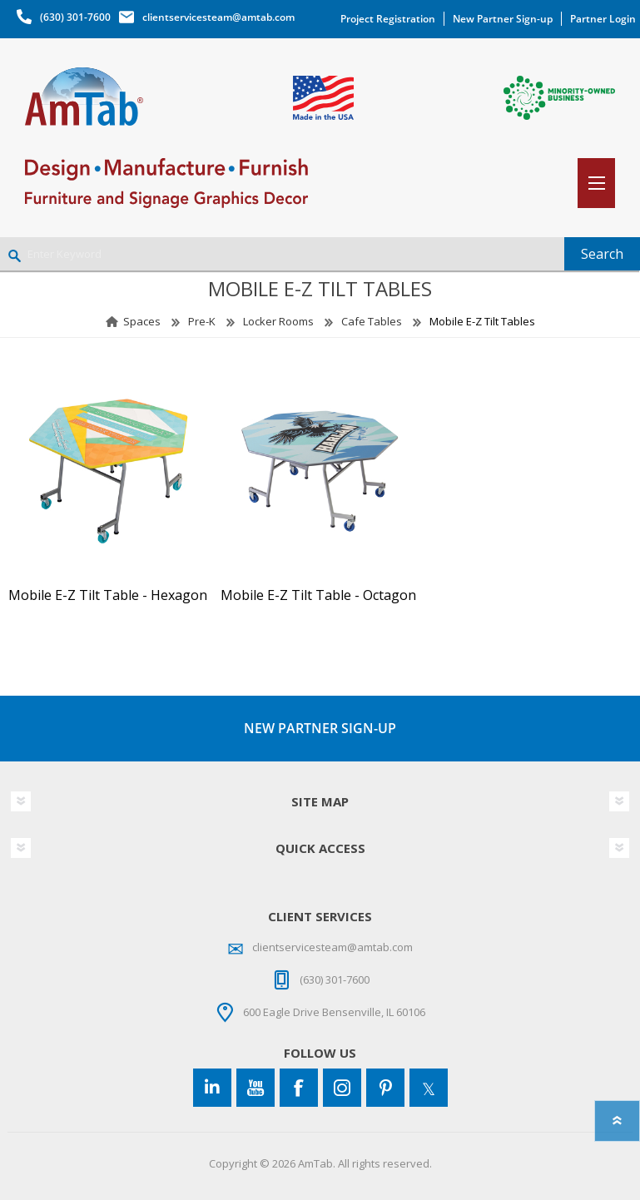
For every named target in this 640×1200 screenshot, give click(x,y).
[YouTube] (255, 1088)
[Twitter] (428, 1088)
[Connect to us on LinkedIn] (212, 1088)
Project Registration (387, 19)
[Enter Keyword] (282, 253)
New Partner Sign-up (503, 19)
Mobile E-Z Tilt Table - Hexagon (107, 595)
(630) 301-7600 (75, 17)
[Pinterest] (385, 1088)
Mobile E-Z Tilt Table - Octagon (318, 595)
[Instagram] (342, 1088)
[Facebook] (299, 1088)
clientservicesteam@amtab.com (218, 17)
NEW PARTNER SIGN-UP (320, 728)
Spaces (142, 321)
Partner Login (603, 19)
